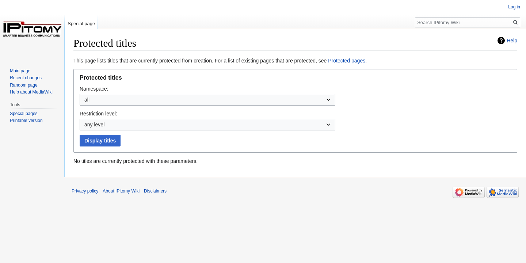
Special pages (23, 113)
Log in (514, 6)
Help (512, 40)
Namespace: (94, 89)
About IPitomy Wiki (121, 191)
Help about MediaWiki (31, 92)
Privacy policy (85, 191)
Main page (20, 70)
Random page (23, 85)
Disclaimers (155, 191)
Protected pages (346, 61)
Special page (81, 23)
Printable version (26, 120)
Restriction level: (98, 114)
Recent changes (26, 77)
